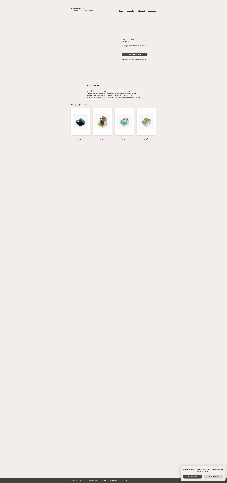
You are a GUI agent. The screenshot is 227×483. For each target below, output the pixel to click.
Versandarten (123, 480)
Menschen (131, 60)
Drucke (121, 11)
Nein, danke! (213, 477)
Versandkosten (126, 46)
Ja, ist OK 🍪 (192, 477)
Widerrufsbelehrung (91, 480)
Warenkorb (152, 11)
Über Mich (141, 11)
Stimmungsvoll (142, 60)
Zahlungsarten (113, 480)
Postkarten (130, 11)
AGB (81, 480)
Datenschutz (103, 480)
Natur (136, 60)
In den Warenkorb (134, 55)
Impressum (74, 480)
